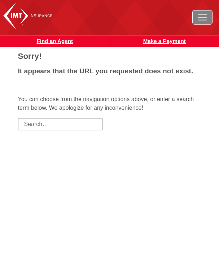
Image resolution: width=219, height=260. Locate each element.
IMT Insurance (35, 15)
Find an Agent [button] (54, 41)
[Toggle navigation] (202, 17)
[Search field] (60, 124)
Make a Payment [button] (164, 41)
